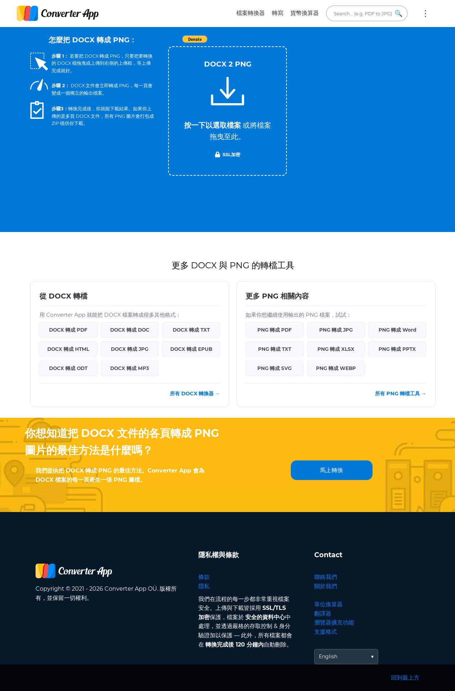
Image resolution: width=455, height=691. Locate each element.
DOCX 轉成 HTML (68, 349)
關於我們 (325, 586)
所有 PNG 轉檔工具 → (400, 393)
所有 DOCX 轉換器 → (195, 393)
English (328, 656)
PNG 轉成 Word (397, 330)
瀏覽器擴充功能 (334, 622)
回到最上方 (405, 677)
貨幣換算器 (304, 13)
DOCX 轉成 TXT (191, 330)
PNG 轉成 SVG (274, 368)
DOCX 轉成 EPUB (191, 349)
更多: (425, 13)
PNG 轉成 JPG (336, 330)
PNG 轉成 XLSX (335, 349)
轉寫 (277, 13)
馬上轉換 (331, 470)
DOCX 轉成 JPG (129, 349)
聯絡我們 (325, 577)
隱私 (204, 586)
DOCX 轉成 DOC (129, 330)
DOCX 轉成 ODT (68, 368)
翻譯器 (322, 613)
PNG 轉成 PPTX (397, 349)
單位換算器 (328, 604)
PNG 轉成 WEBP (336, 368)
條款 (204, 577)
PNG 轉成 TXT (274, 349)
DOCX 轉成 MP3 (129, 368)
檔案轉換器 (250, 13)
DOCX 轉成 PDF (68, 330)
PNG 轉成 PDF (274, 330)
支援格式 (325, 631)
